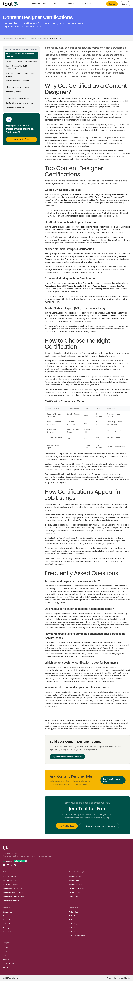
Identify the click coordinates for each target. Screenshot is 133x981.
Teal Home (8, 38)
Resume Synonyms (9, 920)
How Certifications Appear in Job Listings (20, 74)
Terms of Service (124, 978)
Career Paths (21, 38)
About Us (6, 959)
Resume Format (74, 880)
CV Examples (73, 896)
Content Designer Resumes (17, 98)
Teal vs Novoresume (76, 920)
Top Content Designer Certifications (21, 61)
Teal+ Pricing (7, 955)
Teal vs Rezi (73, 916)
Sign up (112, 4)
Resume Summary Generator (13, 888)
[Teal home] (10, 4)
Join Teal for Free (67, 826)
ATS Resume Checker (10, 884)
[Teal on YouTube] (4, 865)
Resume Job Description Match (14, 892)
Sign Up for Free (21, 139)
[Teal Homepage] (5, 848)
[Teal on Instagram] (15, 865)
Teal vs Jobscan (74, 912)
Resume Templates (75, 884)
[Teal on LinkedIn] (8, 865)
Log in (124, 4)
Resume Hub (7, 912)
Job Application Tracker (11, 880)
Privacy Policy (112, 978)
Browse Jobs (7, 928)
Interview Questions (14, 92)
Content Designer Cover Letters (19, 103)
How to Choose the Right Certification (16, 67)
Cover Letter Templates (77, 892)
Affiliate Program (9, 967)
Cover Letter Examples (77, 888)
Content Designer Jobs (15, 108)
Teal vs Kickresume (75, 928)
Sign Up (5, 947)
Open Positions (8, 963)
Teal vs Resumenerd (76, 932)
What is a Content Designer (17, 87)
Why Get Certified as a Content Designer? (20, 55)
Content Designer (38, 38)
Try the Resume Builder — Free (67, 756)
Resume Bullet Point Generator (14, 896)
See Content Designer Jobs (112, 780)
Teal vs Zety (73, 924)
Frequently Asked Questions (17, 80)
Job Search (6, 924)
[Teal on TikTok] (11, 865)
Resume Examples (75, 877)
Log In (5, 951)
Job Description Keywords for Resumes (99, 826)
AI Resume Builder (9, 877)
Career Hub (7, 916)
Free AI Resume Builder (11, 900)
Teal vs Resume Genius (77, 936)
